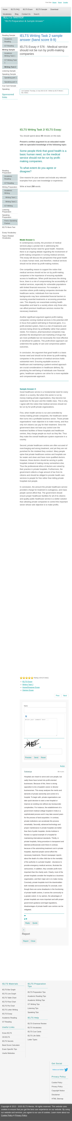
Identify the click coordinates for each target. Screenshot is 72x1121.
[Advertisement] (10, 134)
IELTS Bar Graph (9, 990)
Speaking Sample (9, 74)
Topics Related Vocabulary (8, 237)
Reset (60, 2)
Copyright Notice (58, 1091)
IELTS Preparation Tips (37, 992)
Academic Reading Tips (37, 996)
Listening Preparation (6, 211)
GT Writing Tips (34, 1004)
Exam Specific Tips (9, 1049)
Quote (35, 923)
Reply (27, 923)
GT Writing (8, 206)
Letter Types (32, 1040)
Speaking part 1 (10, 78)
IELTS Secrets (7, 1041)
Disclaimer (56, 1095)
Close (33, 941)
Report (25, 941)
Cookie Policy (57, 1082)
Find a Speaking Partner (10, 222)
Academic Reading (8, 40)
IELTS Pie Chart (8, 1006)
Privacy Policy (57, 1087)
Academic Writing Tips (36, 1000)
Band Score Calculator (11, 1045)
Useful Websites (8, 1053)
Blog (16, 14)
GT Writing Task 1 (10, 61)
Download (54, 9)
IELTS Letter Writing (10, 1010)
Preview (28, 757)
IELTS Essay (27, 682)
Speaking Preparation (6, 216)
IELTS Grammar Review (37, 1024)
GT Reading (9, 46)
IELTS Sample (41, 9)
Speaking (6, 89)
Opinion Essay (28, 690)
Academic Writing (8, 192)
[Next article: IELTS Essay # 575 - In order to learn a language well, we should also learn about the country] (65, 695)
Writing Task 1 (10, 197)
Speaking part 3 (10, 82)
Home (5, 9)
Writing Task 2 (10, 67)
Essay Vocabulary (9, 233)
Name (26, 706)
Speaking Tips (33, 1012)
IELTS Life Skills (34, 1036)
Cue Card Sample (9, 86)
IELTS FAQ (15, 9)
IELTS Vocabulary (35, 1028)
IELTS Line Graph (9, 994)
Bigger (54, 2)
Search (36, 14)
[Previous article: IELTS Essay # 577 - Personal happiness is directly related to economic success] (57, 695)
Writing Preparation (9, 187)
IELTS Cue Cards (34, 1032)
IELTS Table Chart (9, 998)
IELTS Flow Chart (9, 1002)
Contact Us (26, 14)
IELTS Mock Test (8, 227)
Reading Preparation (6, 172)
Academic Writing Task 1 (9, 54)
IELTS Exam (28, 9)
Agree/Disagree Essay (31, 687)
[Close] (23, 930)
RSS (62, 766)
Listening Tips (33, 1008)
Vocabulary (7, 14)
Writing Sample (8, 50)
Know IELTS (7, 1033)
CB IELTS (6, 1037)
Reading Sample (8, 35)
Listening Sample (9, 71)
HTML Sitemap (57, 1099)
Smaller (65, 2)
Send (36, 757)
